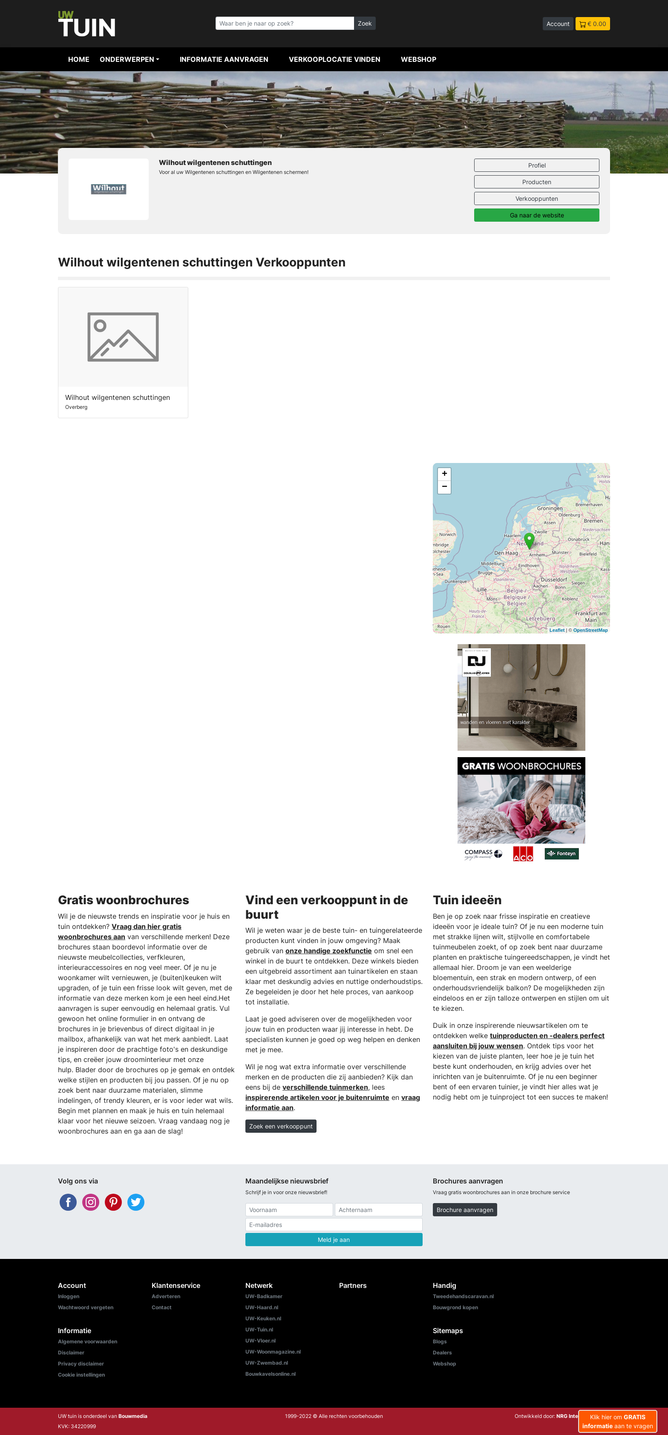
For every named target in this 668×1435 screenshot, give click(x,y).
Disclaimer (71, 1352)
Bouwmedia (132, 1416)
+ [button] (444, 474)
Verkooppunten (536, 198)
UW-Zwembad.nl (266, 1363)
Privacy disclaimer (81, 1363)
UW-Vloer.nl (260, 1340)
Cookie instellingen (81, 1374)
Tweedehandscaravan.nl (463, 1296)
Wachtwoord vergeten (85, 1307)
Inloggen (68, 1296)
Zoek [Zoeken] (365, 23)
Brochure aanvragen (465, 1209)
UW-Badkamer (263, 1296)
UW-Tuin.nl (259, 1329)
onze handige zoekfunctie (328, 950)
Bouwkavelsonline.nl (270, 1374)
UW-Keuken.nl (263, 1318)
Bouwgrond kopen (455, 1307)
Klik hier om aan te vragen (617, 1421)
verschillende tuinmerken (325, 1087)
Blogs (440, 1341)
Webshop (418, 59)
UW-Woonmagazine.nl (273, 1351)
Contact (162, 1307)
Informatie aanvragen (224, 59)
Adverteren (166, 1296)
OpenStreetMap (590, 630)
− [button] (444, 487)
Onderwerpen (127, 59)
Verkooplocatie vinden (334, 59)
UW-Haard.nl (261, 1307)
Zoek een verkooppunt (281, 1126)
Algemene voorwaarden (87, 1341)
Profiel (537, 165)
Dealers (442, 1352)
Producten (536, 181)
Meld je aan (334, 1239)
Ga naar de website (537, 215)
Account (558, 23)
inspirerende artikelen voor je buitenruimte (317, 1097)
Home (78, 59)
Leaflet (557, 630)
